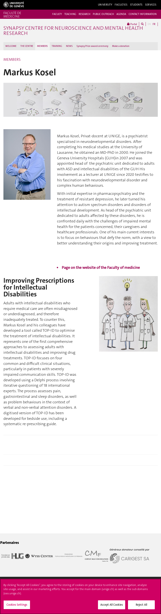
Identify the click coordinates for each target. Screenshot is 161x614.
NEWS (69, 46)
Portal (132, 24)
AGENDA (121, 14)
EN (149, 24)
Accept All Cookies (111, 606)
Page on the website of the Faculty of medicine (101, 267)
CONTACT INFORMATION (142, 14)
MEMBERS (42, 46)
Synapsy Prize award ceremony (92, 46)
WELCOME (11, 46)
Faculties (121, 4)
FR (154, 24)
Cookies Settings (16, 606)
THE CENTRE (26, 46)
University (105, 4)
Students (136, 4)
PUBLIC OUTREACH (103, 14)
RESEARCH (84, 14)
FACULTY (57, 14)
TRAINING (57, 46)
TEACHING (70, 14)
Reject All (141, 606)
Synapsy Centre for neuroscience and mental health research (73, 30)
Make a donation (120, 46)
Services (150, 4)
